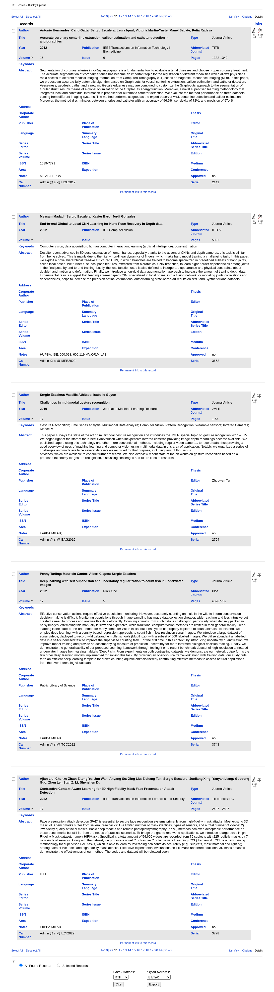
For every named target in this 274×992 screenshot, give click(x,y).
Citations (247, 16)
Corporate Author (26, 115)
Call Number (25, 184)
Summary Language (89, 135)
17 (143, 16)
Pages (195, 58)
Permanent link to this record (138, 191)
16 (138, 16)
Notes (23, 176)
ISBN (86, 163)
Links (257, 24)
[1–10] (105, 16)
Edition (196, 153)
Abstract (25, 70)
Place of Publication (90, 125)
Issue (86, 58)
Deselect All (33, 16)
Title (22, 37)
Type (194, 37)
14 (129, 16)
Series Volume (24, 155)
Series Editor (23, 145)
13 (125, 16)
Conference (199, 169)
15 (133, 16)
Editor (195, 123)
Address (25, 107)
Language (26, 133)
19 (152, 16)
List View (234, 16)
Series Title (90, 143)
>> (161, 16)
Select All (17, 16)
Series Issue (91, 153)
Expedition (90, 169)
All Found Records (38, 966)
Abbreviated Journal (200, 49)
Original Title (197, 135)
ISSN (22, 163)
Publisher (26, 123)
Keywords (26, 64)
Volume (24, 58)
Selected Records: (75, 966)
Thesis (196, 113)
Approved (198, 176)
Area (22, 169)
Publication (90, 48)
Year (22, 48)
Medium (197, 163)
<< (111, 16)
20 (156, 16)
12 (120, 16)
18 (147, 16)
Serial (195, 182)
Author (24, 30)
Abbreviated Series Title (200, 145)
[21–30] (169, 16)
